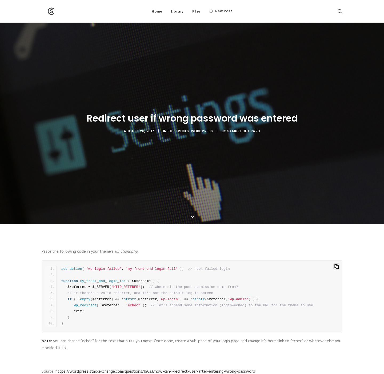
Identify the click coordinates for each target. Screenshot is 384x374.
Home (157, 11)
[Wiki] (46, 11)
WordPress (202, 116)
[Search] (340, 11)
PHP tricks (178, 116)
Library (177, 11)
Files (196, 11)
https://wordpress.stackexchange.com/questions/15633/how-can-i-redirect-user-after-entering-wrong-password (155, 341)
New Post (223, 11)
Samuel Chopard (243, 116)
